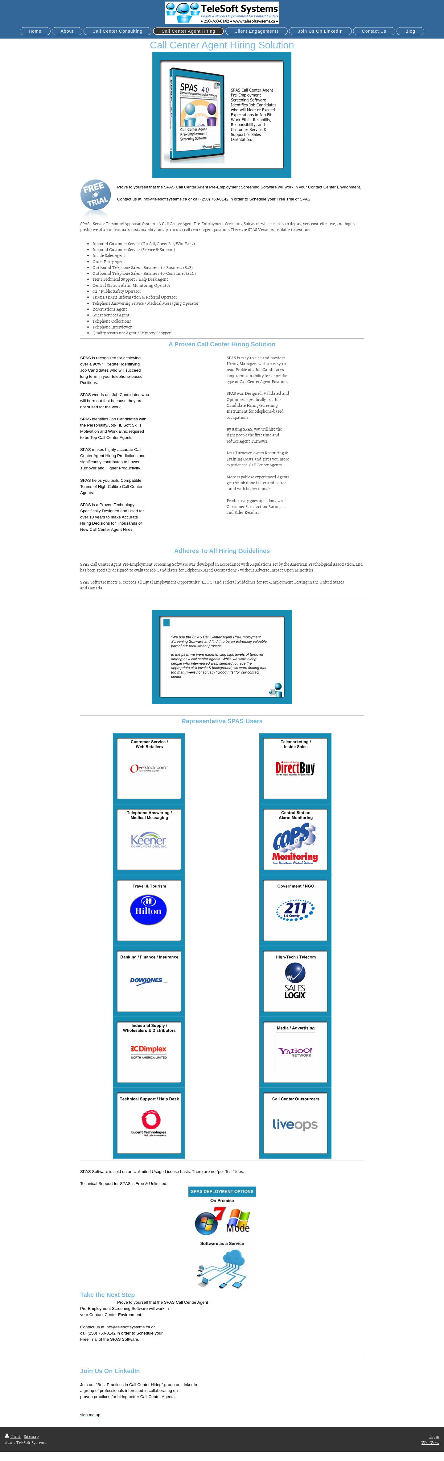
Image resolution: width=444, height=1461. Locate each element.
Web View (430, 1442)
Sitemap (31, 1436)
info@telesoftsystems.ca (164, 199)
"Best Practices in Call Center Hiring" (129, 1384)
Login (434, 1436)
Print (13, 1436)
